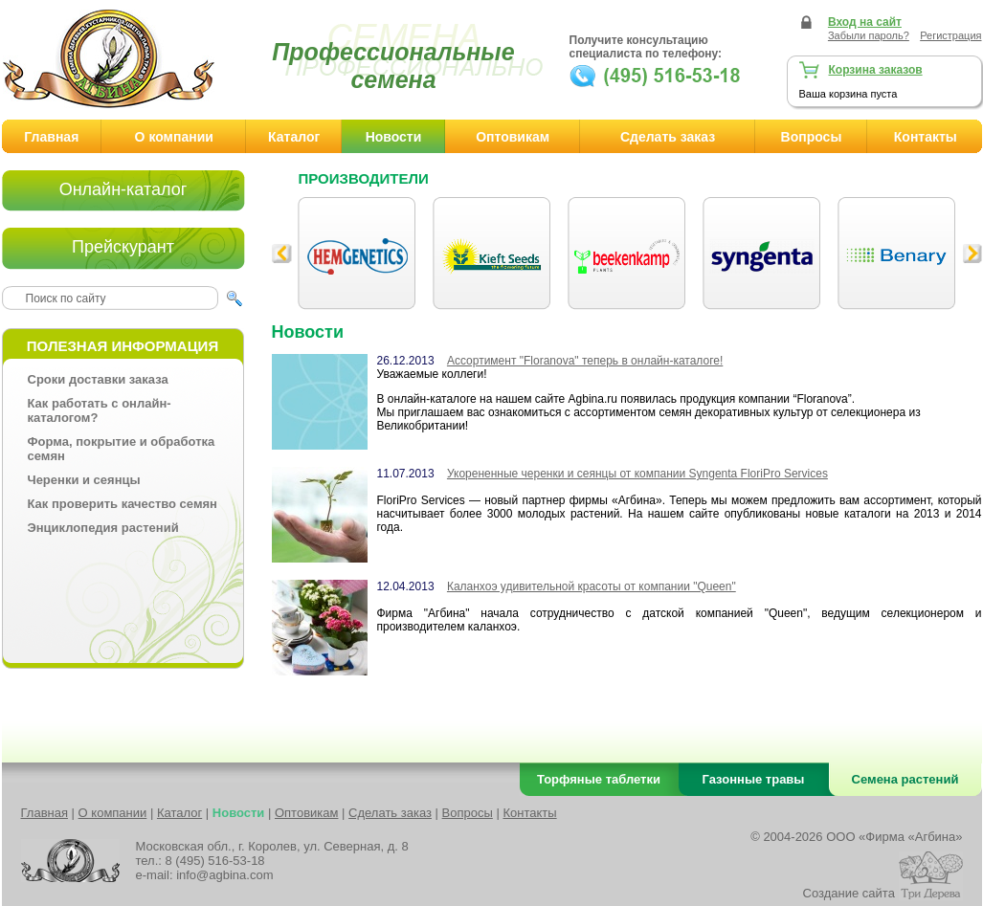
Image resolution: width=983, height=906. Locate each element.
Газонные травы (754, 779)
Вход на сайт (865, 22)
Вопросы (811, 136)
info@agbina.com (224, 875)
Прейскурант (123, 246)
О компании (174, 136)
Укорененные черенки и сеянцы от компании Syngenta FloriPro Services (637, 473)
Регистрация (950, 35)
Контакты (529, 813)
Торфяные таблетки (598, 779)
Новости (394, 136)
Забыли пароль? (868, 35)
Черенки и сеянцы (84, 480)
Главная (51, 136)
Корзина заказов (876, 70)
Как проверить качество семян (122, 504)
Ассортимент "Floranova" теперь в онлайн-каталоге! (585, 360)
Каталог (294, 136)
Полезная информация (122, 346)
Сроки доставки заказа (98, 379)
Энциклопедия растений (103, 527)
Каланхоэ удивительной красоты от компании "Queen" (591, 586)
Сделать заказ (667, 136)
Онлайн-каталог (123, 189)
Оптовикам (512, 136)
